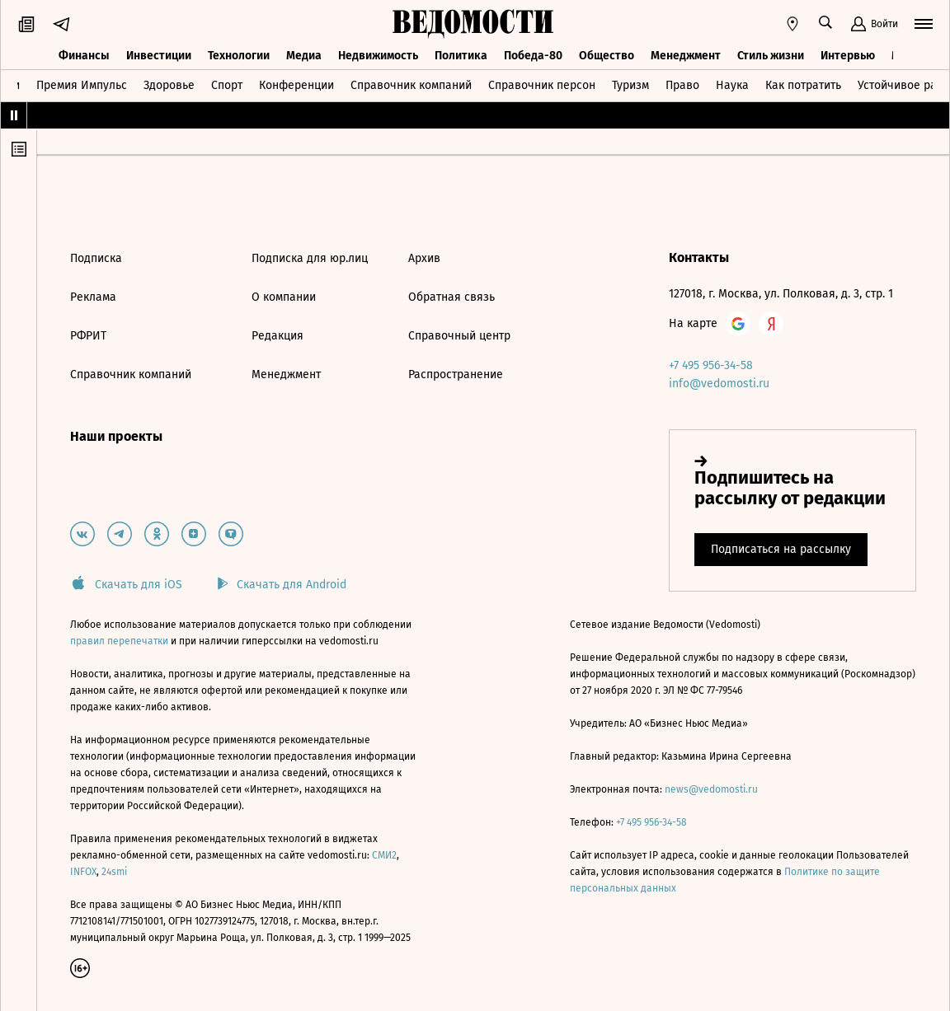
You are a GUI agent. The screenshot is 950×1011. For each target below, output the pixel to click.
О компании (284, 297)
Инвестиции (158, 56)
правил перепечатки (120, 641)
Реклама (93, 297)
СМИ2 (384, 855)
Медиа (304, 56)
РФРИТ (88, 336)
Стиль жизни (770, 56)
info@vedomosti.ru (719, 384)
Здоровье (169, 85)
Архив (424, 258)
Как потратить (803, 85)
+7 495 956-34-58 (711, 365)
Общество (606, 56)
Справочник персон (541, 85)
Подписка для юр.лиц (310, 258)
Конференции (296, 85)
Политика (461, 56)
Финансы (84, 56)
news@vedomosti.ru (711, 789)
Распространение (455, 374)
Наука (732, 85)
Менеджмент (686, 56)
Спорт (226, 85)
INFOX (83, 872)
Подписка (96, 258)
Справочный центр (459, 336)
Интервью (848, 56)
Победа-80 (533, 56)
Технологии (239, 56)
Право (682, 85)
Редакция (277, 336)
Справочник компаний (411, 85)
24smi (114, 872)
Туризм (630, 85)
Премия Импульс (81, 85)
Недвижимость (378, 56)
